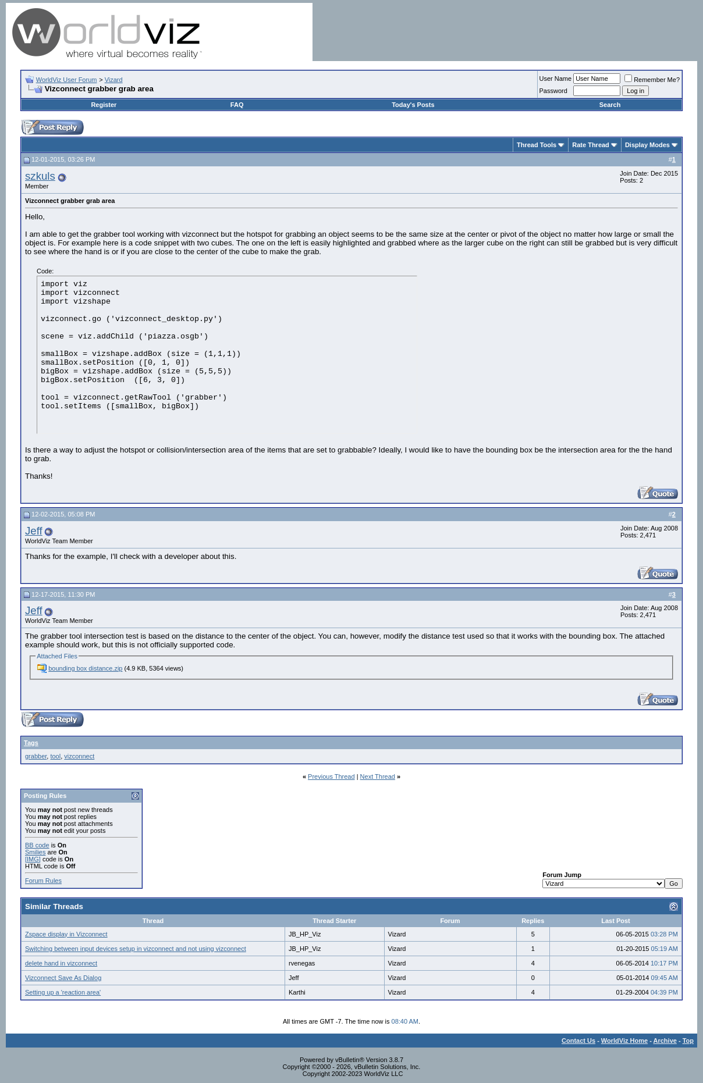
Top (688, 1040)
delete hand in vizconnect (61, 963)
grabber (36, 756)
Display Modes (647, 144)
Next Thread (377, 776)
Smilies (35, 852)
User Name (555, 78)
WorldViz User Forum (66, 79)
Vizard (114, 79)
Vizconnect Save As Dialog (63, 977)
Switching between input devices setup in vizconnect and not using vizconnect (135, 948)
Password (553, 90)
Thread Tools (536, 144)
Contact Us (578, 1040)
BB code (37, 845)
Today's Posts (413, 104)
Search (610, 104)
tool (55, 756)
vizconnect (79, 756)
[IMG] (33, 859)
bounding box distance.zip (85, 668)
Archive (665, 1040)
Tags (31, 742)
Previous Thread (331, 776)
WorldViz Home (624, 1040)
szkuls (40, 176)
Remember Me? (652, 79)
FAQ (237, 104)
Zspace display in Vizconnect (66, 934)
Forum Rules (43, 880)
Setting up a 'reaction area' (63, 992)
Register (103, 104)
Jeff (33, 531)
